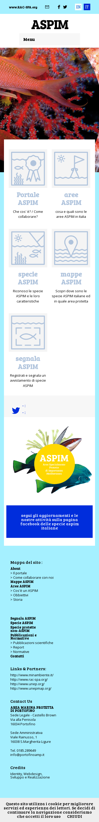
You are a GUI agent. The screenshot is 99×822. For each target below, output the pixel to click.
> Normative (19, 651)
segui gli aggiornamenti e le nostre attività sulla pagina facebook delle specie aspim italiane (49, 521)
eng (78, 7)
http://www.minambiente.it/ (32, 675)
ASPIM (49, 24)
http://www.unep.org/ (27, 684)
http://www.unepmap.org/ (30, 688)
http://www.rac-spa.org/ (29, 679)
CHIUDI (74, 816)
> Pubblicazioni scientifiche (31, 642)
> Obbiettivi (19, 595)
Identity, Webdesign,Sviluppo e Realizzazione (30, 775)
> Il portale (18, 573)
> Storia (16, 599)
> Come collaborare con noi (32, 577)
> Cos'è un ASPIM (24, 590)
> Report (17, 647)
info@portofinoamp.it (27, 754)
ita (87, 7)
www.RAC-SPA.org (23, 7)
